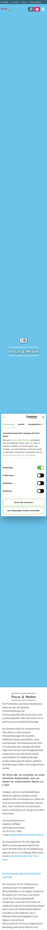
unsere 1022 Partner (20, 440)
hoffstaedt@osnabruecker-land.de (27, 834)
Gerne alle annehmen (23, 502)
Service (24, 2)
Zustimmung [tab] (8, 424)
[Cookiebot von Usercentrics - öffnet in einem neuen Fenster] (27, 417)
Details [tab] (21, 424)
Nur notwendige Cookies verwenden (23, 510)
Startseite (15, 2)
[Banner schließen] (43, 417)
